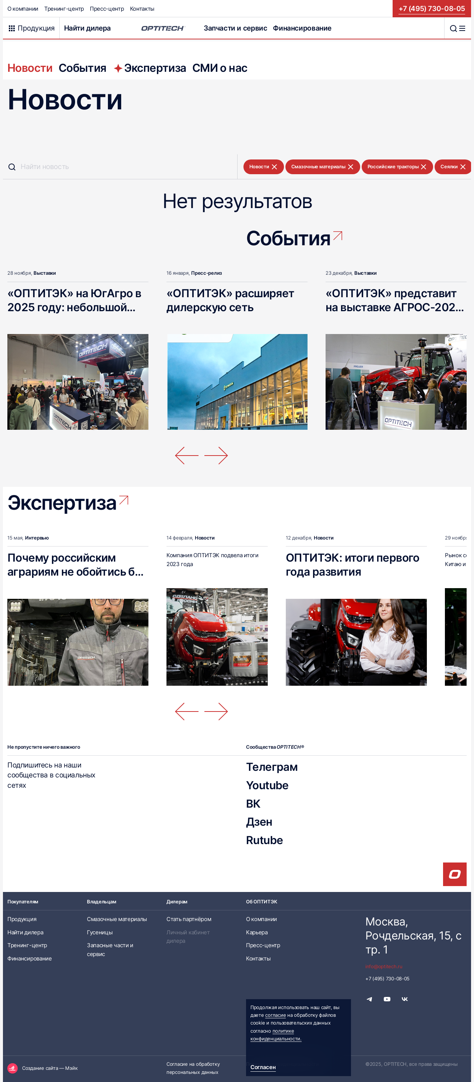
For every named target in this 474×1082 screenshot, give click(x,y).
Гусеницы (100, 932)
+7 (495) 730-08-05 (431, 8)
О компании (22, 8)
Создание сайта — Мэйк (49, 1068)
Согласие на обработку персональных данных (193, 1068)
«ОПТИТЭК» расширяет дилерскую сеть (230, 300)
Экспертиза (149, 67)
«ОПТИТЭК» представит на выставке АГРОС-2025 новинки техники (394, 307)
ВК (253, 803)
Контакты (142, 8)
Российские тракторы (398, 167)
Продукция (21, 919)
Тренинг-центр (64, 8)
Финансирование (302, 28)
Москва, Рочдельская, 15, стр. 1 (413, 935)
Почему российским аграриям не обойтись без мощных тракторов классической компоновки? (77, 585)
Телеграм (272, 766)
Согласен (263, 1067)
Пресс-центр (107, 8)
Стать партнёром (188, 919)
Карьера (257, 932)
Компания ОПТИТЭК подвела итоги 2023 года (212, 559)
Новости (30, 67)
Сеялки (453, 167)
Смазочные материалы (322, 167)
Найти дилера (87, 28)
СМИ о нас (219, 67)
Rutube (264, 840)
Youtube (267, 785)
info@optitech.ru (384, 966)
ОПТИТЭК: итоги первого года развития (352, 564)
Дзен (259, 821)
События (82, 67)
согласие (275, 1015)
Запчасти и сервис (235, 28)
